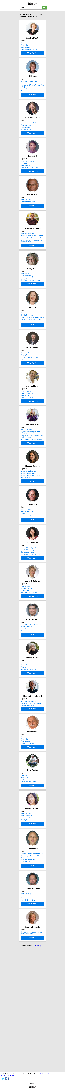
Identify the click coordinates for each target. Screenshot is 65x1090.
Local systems (27, 477)
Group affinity (25, 527)
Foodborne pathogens (28, 570)
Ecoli (22, 396)
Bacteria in (26, 390)
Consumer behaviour (28, 700)
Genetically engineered (30, 310)
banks (25, 824)
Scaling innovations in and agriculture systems (31, 784)
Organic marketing (29, 49)
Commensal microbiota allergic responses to (31, 1042)
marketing (26, 216)
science (25, 177)
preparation (26, 913)
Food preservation (27, 440)
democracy (26, 348)
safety (24, 175)
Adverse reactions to (29, 130)
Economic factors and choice (32, 956)
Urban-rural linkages (29, 657)
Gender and (26, 653)
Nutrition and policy (29, 744)
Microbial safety (28, 566)
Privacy (3, 1075)
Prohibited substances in (31, 264)
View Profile (32, 56)
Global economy (28, 219)
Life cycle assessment (28, 611)
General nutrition (26, 136)
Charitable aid (27, 831)
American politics (28, 520)
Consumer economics (28, 96)
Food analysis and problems (30, 179)
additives (26, 132)
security (25, 651)
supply (25, 1002)
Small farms (25, 872)
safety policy (27, 305)
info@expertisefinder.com (46, 1074)
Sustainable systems (29, 609)
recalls (25, 303)
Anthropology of (28, 522)
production (26, 915)
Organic (25, 47)
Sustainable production (30, 607)
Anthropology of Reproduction (31, 525)
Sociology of (27, 308)
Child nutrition (25, 964)
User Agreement (11, 1075)
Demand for (26, 696)
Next (38, 1065)
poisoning (26, 998)
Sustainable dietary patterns (30, 614)
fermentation (27, 434)
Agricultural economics (28, 698)
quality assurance (28, 173)
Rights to (25, 655)
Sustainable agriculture (28, 874)
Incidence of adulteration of (32, 262)
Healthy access (27, 350)
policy (25, 45)
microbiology (27, 436)
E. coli (23, 568)
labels (25, 43)
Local (24, 870)
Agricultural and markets (31, 694)
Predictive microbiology (30, 394)
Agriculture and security (30, 781)
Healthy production (29, 917)
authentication (27, 260)
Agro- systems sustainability (32, 487)
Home (57, 1074)
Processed (26, 134)
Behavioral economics (28, 962)
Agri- (24, 94)
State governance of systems (32, 352)
